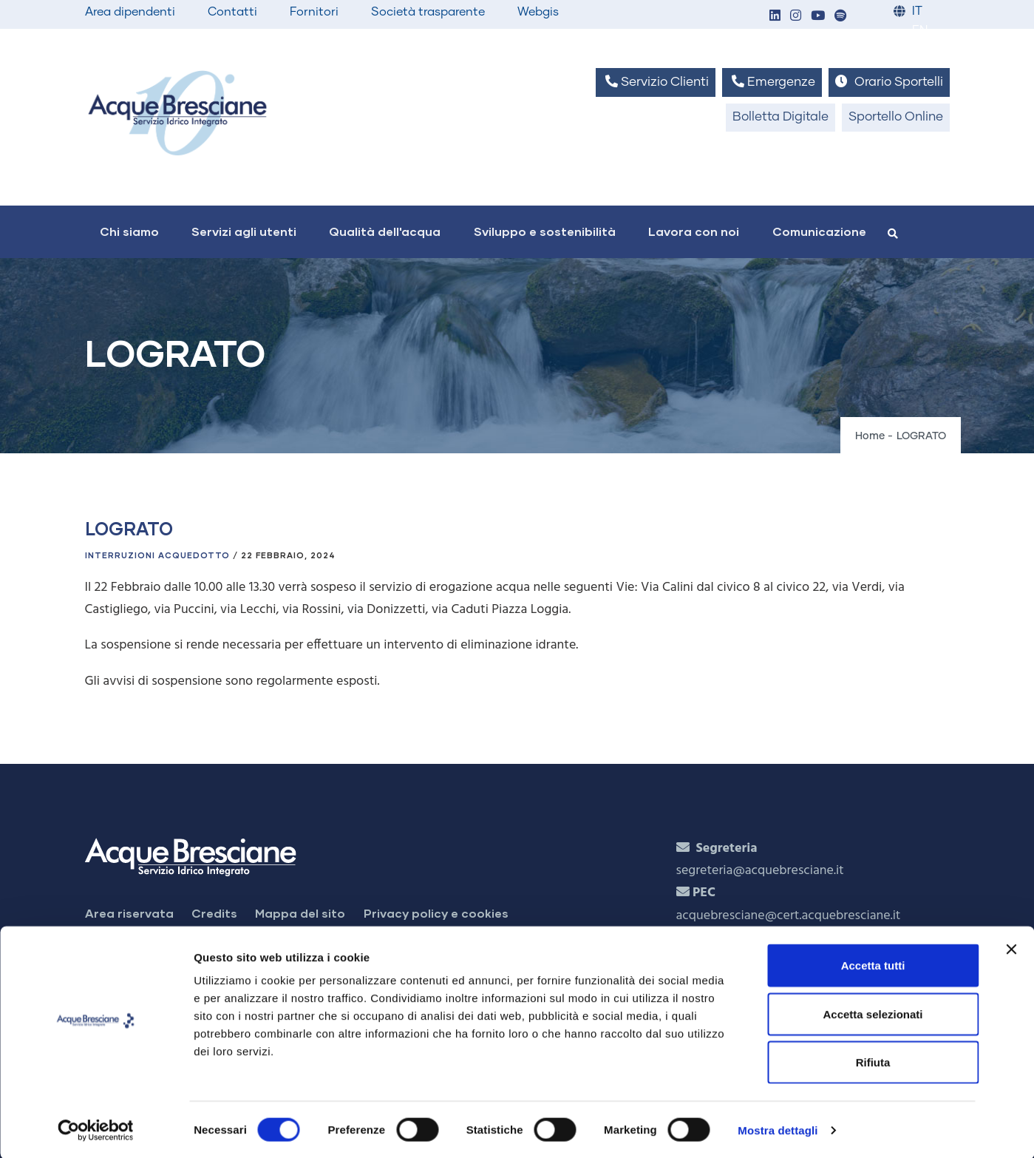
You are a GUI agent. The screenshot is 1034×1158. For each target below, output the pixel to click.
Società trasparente (428, 12)
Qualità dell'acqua (385, 231)
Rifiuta (873, 1060)
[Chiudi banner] (1011, 948)
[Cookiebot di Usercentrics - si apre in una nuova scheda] (95, 1129)
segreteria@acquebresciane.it (760, 870)
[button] (775, 16)
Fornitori (314, 12)
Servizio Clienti (655, 82)
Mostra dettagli (777, 1129)
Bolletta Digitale (780, 117)
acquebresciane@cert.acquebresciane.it (788, 916)
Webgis (538, 12)
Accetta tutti (873, 964)
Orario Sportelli (888, 82)
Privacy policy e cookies (436, 913)
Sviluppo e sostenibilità (545, 231)
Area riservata (129, 913)
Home (870, 436)
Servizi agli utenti (243, 231)
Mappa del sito (300, 913)
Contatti (232, 12)
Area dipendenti (130, 12)
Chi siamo (129, 231)
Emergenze (772, 82)
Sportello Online (895, 117)
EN (920, 30)
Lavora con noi (693, 231)
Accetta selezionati (872, 1012)
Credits (214, 913)
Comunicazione (819, 231)
